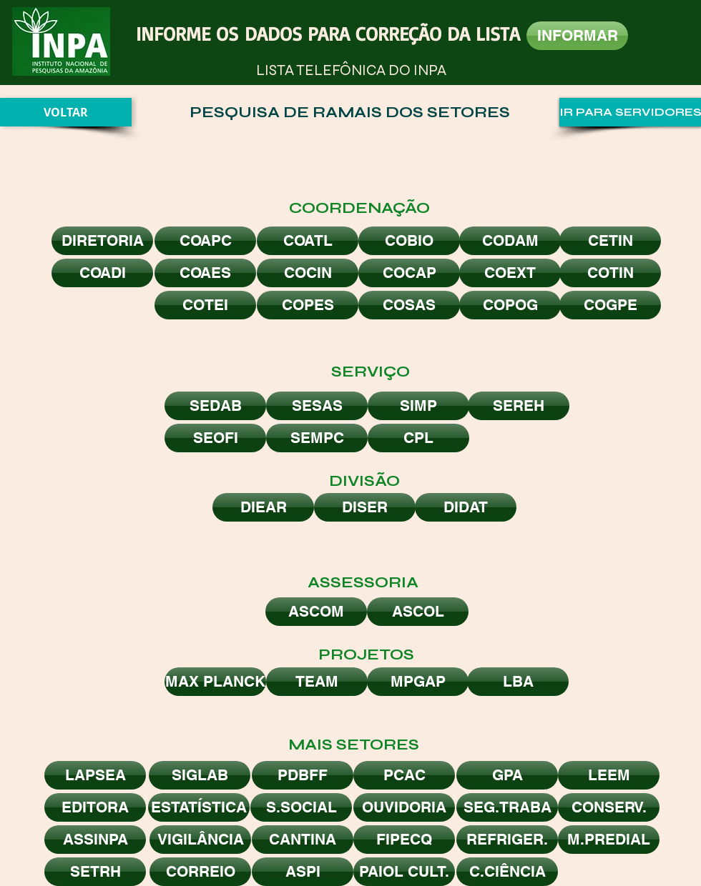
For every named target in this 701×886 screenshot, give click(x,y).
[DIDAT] (465, 507)
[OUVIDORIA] (404, 807)
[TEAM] (317, 681)
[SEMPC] (317, 438)
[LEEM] (609, 775)
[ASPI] (302, 871)
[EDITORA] (95, 807)
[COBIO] (409, 241)
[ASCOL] (418, 611)
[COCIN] (307, 273)
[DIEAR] (263, 507)
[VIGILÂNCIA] (200, 839)
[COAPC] (205, 241)
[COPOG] (510, 305)
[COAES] (205, 273)
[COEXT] (510, 273)
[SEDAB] (215, 406)
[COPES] (307, 305)
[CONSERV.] (609, 807)
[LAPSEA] (95, 775)
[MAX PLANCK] (215, 681)
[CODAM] (510, 241)
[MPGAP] (418, 681)
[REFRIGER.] (507, 839)
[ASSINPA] (95, 839)
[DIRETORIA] (102, 241)
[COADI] (102, 273)
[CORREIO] (200, 871)
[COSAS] (409, 305)
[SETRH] (95, 871)
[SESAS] (317, 406)
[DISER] (365, 507)
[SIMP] (418, 406)
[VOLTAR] (66, 112)
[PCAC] (404, 775)
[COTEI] (205, 305)
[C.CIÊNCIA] (507, 871)
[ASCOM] (316, 611)
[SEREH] (518, 406)
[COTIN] (610, 273)
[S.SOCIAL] (301, 807)
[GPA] (507, 775)
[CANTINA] (302, 839)
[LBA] (518, 681)
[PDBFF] (302, 775)
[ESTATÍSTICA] (199, 807)
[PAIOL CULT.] (404, 871)
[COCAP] (409, 273)
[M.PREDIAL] (609, 839)
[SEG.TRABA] (507, 807)
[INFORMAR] (577, 35)
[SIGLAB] (199, 775)
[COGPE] (610, 305)
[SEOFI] (215, 438)
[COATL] (307, 241)
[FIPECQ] (404, 839)
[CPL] (418, 438)
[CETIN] (610, 241)
